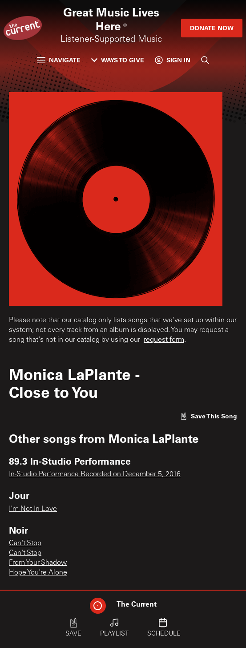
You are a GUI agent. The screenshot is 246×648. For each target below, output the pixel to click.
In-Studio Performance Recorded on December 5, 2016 (95, 474)
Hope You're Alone (38, 572)
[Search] (205, 60)
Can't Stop (25, 543)
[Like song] (208, 415)
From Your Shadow (38, 563)
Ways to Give (117, 60)
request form (164, 340)
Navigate (59, 60)
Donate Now (212, 28)
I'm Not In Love (33, 509)
